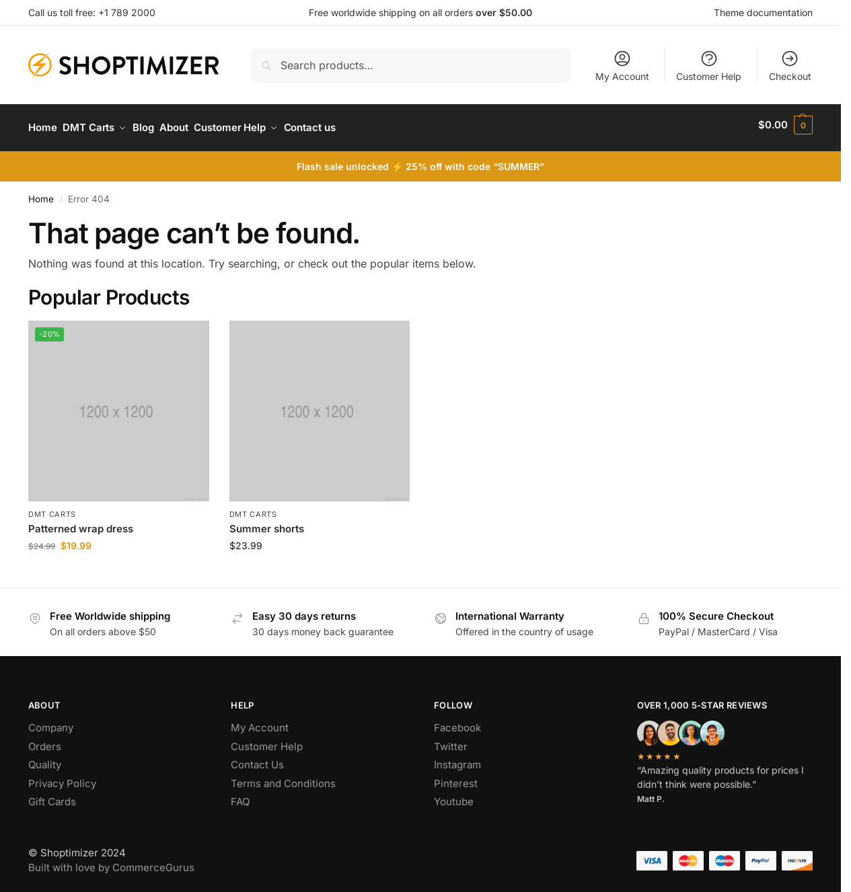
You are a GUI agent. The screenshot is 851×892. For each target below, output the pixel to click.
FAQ (240, 796)
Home (41, 193)
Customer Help (708, 65)
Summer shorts (266, 523)
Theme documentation (763, 12)
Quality (44, 759)
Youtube (454, 796)
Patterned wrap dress (80, 523)
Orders (44, 740)
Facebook (457, 722)
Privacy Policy (62, 777)
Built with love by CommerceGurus (111, 862)
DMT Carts (52, 508)
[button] (785, 125)
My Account (622, 65)
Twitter (451, 740)
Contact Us (257, 759)
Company (50, 722)
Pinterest (456, 777)
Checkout (790, 65)
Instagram (457, 759)
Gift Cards (52, 796)
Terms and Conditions (283, 777)
